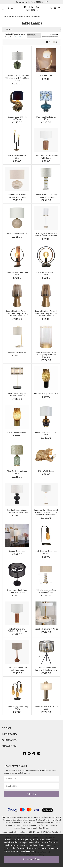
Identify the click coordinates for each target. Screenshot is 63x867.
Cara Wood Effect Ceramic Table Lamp (46, 157)
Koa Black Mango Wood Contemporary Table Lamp (17, 511)
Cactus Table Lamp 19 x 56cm (17, 157)
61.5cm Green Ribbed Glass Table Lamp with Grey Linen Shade (17, 78)
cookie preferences (24, 851)
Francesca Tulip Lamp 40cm (46, 393)
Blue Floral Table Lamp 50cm (46, 118)
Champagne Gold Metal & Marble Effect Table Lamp (46, 234)
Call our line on (32, 2)
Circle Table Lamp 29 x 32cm (46, 273)
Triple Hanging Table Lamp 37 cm (17, 707)
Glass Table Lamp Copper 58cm (46, 433)
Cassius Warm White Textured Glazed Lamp (17, 195)
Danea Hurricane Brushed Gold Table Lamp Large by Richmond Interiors (17, 313)
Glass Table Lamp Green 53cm (17, 472)
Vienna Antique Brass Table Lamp (46, 707)
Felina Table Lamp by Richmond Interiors (17, 394)
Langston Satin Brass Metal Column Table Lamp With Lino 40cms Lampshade (46, 512)
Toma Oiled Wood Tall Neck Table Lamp (17, 669)
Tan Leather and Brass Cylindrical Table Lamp (17, 630)
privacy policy (10, 848)
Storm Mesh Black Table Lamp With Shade (17, 591)
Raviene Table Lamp (17, 551)
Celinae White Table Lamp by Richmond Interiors (46, 195)
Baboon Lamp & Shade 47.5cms (17, 118)
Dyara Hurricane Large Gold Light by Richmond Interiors (46, 354)
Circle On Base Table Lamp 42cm (17, 273)
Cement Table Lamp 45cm (17, 233)
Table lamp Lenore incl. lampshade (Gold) (46, 591)
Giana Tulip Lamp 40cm (17, 432)
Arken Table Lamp (46, 76)
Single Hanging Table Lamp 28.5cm (46, 552)
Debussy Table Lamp (17, 352)
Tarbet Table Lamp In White (46, 629)
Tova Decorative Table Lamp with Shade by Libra (46, 669)
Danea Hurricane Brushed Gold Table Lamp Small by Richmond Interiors (46, 313)
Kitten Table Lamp (46, 471)
